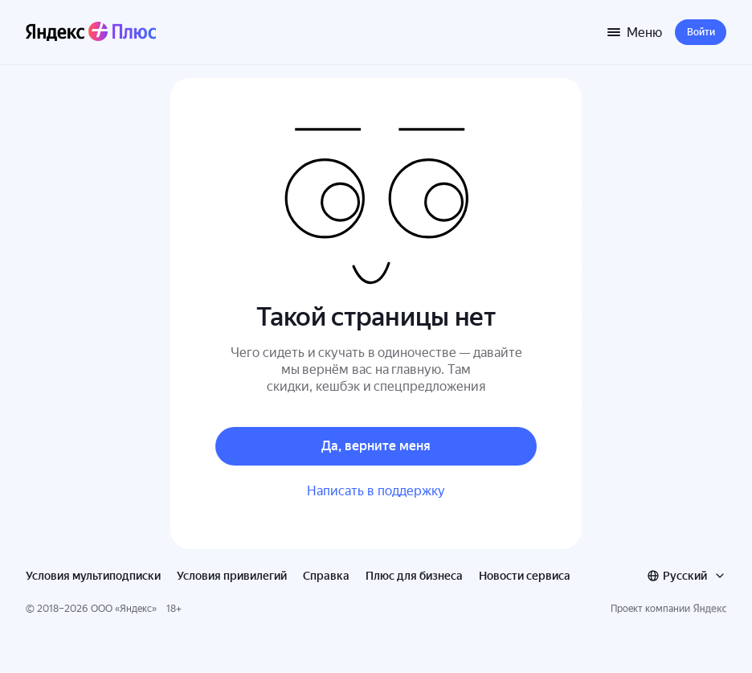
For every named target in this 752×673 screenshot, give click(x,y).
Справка (326, 575)
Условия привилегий (232, 575)
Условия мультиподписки (93, 575)
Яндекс (136, 608)
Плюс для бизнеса (414, 575)
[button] (700, 32)
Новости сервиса (524, 575)
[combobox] (686, 575)
